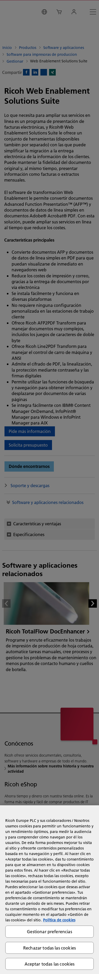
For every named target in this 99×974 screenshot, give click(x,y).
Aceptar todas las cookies (50, 964)
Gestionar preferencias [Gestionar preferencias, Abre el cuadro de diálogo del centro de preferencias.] (49, 931)
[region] (49, 889)
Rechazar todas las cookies (49, 948)
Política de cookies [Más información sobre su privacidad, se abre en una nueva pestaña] (59, 920)
